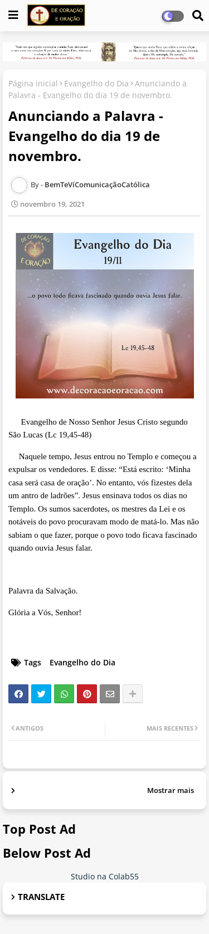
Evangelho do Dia (96, 83)
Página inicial (33, 83)
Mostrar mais (170, 790)
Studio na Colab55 (105, 876)
